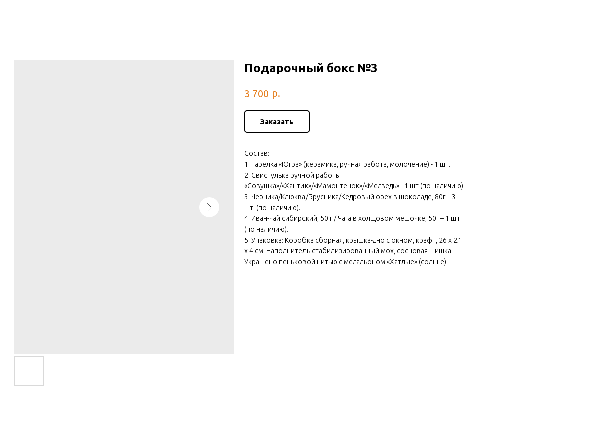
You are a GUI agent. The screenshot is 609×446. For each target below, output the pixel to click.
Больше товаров (47, 15)
